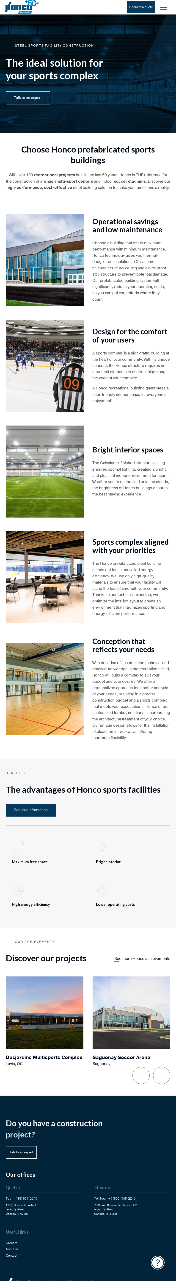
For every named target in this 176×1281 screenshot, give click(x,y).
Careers (11, 1243)
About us (12, 1249)
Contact (11, 1255)
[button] (163, 7)
